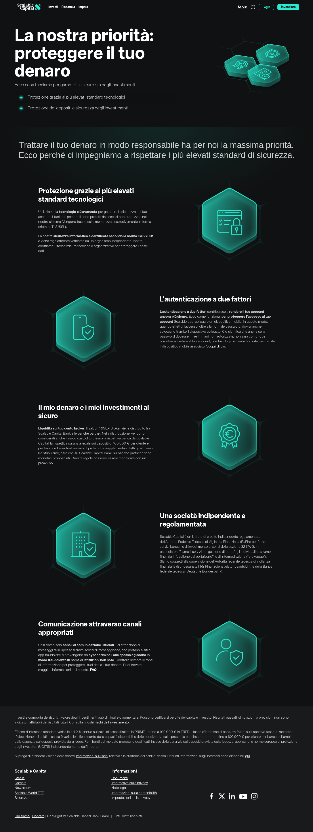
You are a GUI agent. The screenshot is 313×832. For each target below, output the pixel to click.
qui (247, 756)
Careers (20, 783)
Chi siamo (22, 816)
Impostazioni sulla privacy (130, 798)
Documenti (119, 778)
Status (20, 778)
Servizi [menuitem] (242, 7)
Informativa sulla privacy (129, 783)
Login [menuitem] (266, 7)
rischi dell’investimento (112, 722)
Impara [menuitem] (83, 7)
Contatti (38, 816)
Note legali (119, 788)
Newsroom (23, 788)
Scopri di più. (216, 346)
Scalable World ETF (29, 793)
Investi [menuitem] (53, 7)
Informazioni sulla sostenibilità (134, 793)
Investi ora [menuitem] (288, 7)
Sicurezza (22, 798)
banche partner (89, 433)
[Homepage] (28, 7)
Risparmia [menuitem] (68, 7)
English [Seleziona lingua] (253, 7)
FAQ (93, 670)
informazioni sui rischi (92, 756)
